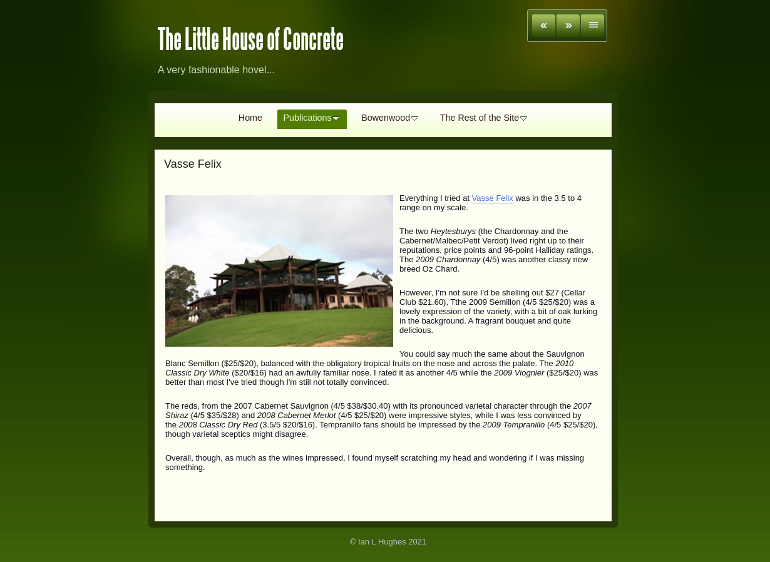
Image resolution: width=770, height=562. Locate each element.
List (592, 25)
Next (568, 25)
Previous (543, 25)
